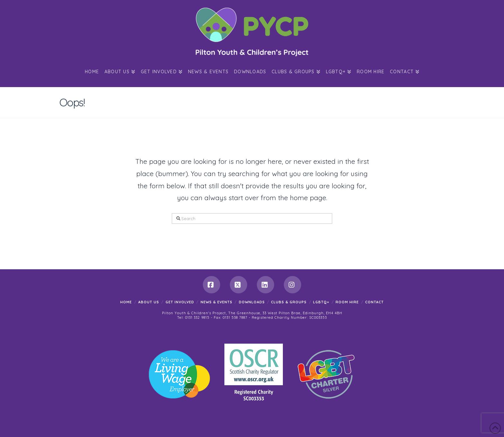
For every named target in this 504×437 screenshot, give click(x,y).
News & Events (216, 302)
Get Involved (180, 302)
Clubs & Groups (289, 302)
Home (126, 302)
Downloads (252, 302)
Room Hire (347, 302)
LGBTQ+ (321, 302)
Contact (374, 302)
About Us (148, 302)
